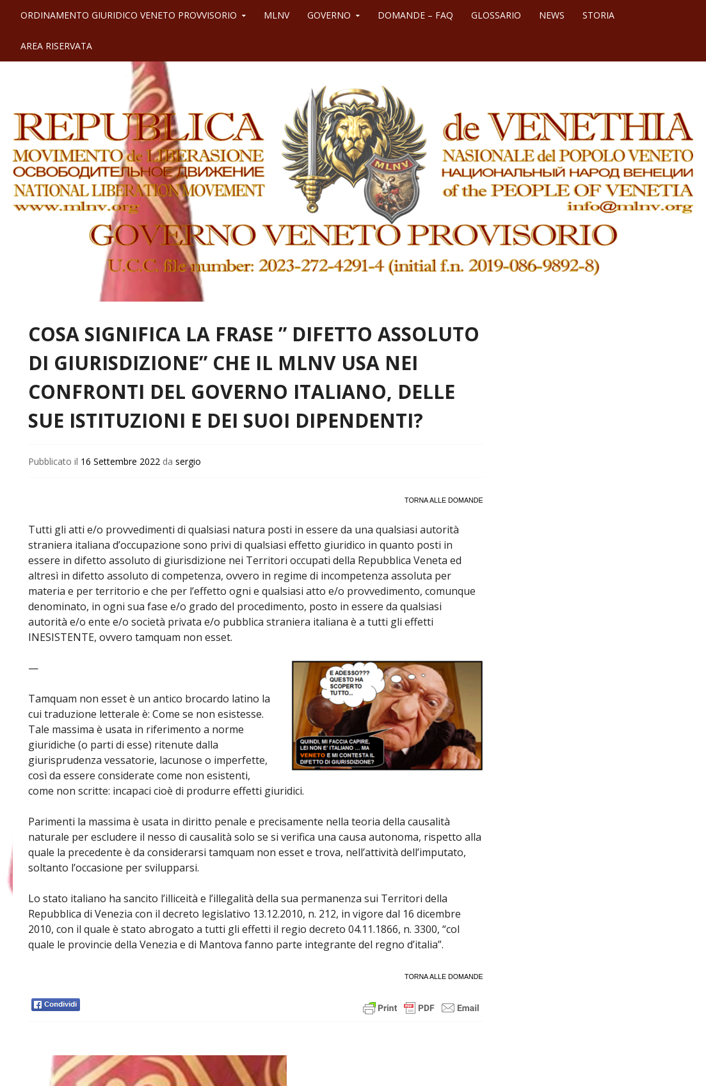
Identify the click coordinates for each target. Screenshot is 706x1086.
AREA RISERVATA (56, 46)
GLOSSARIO (496, 15)
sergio (188, 461)
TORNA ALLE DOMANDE (444, 500)
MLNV (276, 15)
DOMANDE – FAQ (415, 15)
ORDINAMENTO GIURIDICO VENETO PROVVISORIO (128, 15)
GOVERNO (329, 15)
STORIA (598, 15)
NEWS (552, 15)
